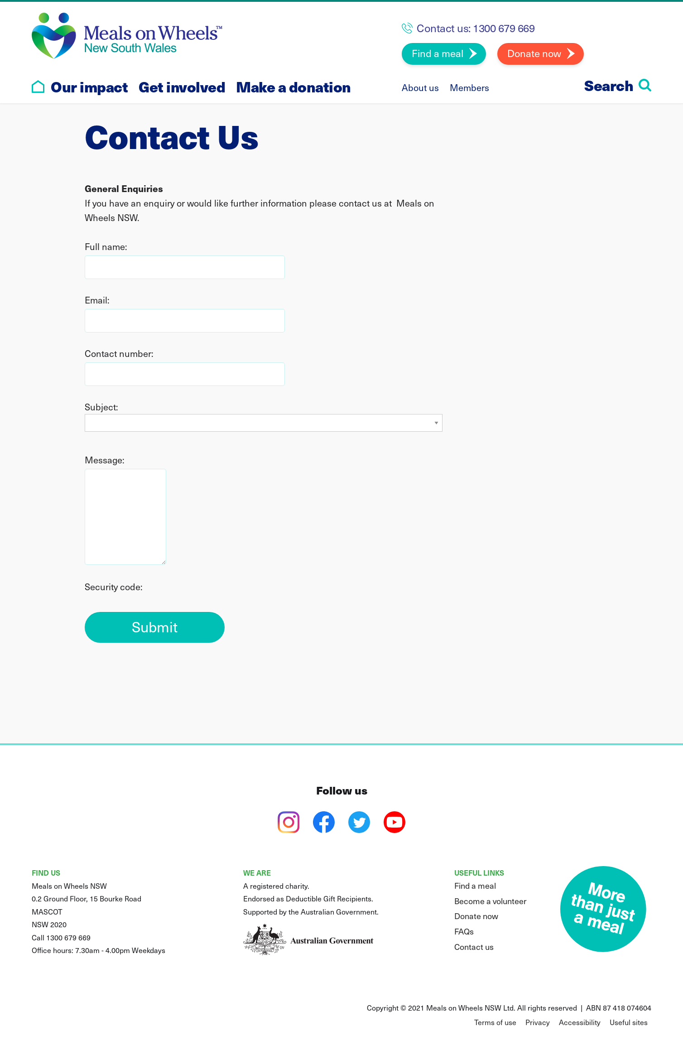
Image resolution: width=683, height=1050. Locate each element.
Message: (105, 460)
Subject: (101, 407)
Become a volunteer (490, 901)
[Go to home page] (38, 86)
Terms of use (495, 1021)
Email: (97, 300)
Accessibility (580, 1021)
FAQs (464, 931)
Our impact (89, 86)
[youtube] (394, 822)
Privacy (537, 1021)
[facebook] (324, 822)
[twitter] (359, 822)
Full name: (106, 246)
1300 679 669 (503, 27)
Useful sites (629, 1021)
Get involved (182, 86)
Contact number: (119, 353)
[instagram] (288, 822)
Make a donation (293, 86)
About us (420, 87)
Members (469, 87)
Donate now (534, 52)
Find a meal (437, 52)
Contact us (474, 946)
